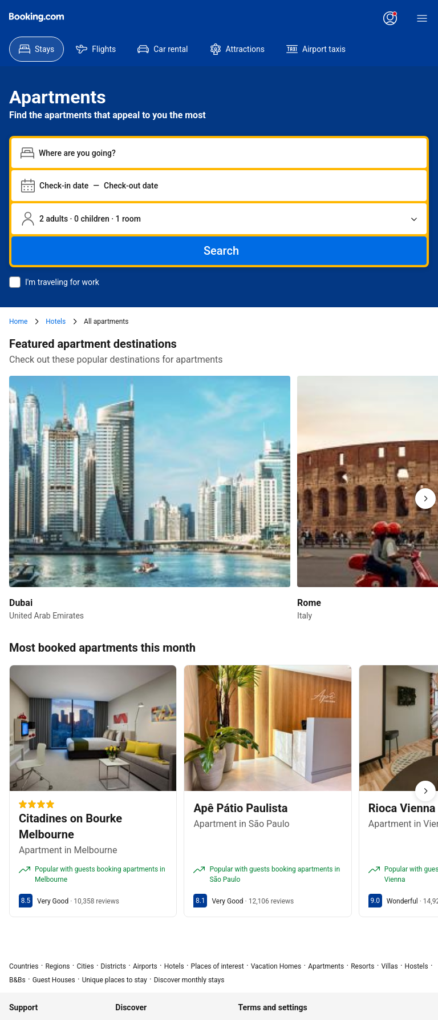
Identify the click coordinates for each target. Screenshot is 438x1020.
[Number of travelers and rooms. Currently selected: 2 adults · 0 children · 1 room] (219, 218)
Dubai (21, 602)
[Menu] (422, 18)
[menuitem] (36, 49)
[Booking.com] (36, 17)
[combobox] (228, 153)
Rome (309, 602)
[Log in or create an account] (390, 18)
